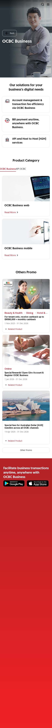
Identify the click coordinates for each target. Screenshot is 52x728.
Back (9, 33)
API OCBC (21, 168)
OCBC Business (8, 168)
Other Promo (26, 450)
